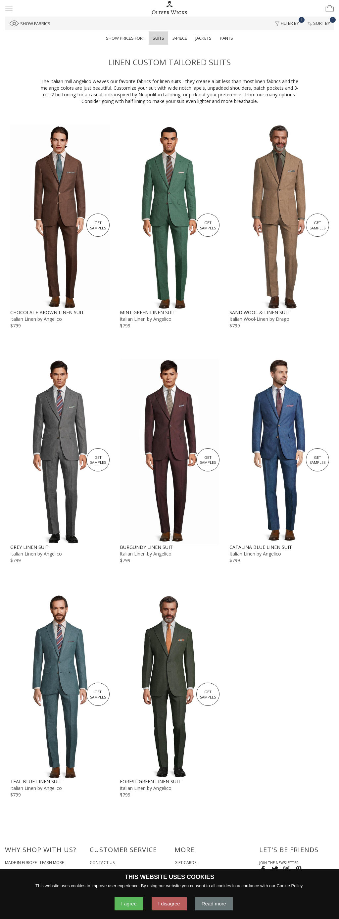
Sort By (320, 21)
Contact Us (102, 862)
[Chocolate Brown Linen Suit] (60, 216)
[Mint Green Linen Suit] (169, 216)
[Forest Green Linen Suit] (169, 686)
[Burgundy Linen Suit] (169, 451)
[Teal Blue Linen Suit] (60, 686)
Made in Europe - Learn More (34, 862)
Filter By (289, 21)
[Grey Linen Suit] (60, 451)
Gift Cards (185, 862)
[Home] (170, 8)
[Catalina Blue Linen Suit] (279, 451)
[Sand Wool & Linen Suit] (279, 216)
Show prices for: (125, 38)
